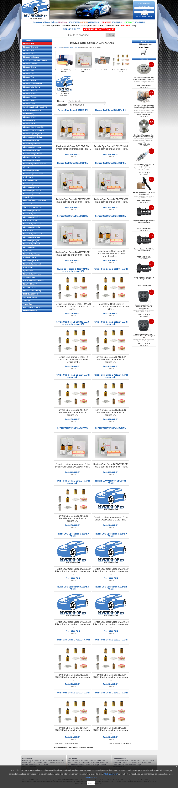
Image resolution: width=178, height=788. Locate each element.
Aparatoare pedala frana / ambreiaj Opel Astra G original (143, 340)
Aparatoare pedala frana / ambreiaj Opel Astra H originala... (143, 310)
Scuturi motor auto (30, 204)
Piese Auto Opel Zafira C (32, 224)
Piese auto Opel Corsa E (31, 194)
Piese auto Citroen (29, 67)
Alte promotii (144, 87)
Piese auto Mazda (29, 80)
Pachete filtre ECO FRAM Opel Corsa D (64, 94)
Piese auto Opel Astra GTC (33, 174)
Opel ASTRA (28, 177)
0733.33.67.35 (117, 22)
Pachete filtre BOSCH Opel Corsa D (64, 70)
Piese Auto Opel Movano (32, 274)
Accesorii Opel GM (30, 297)
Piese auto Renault (29, 100)
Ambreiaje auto (28, 197)
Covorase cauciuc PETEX (32, 307)
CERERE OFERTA (112, 26)
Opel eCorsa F (28, 251)
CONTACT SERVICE (79, 26)
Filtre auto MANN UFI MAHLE (34, 200)
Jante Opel (27, 301)
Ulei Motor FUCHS (30, 221)
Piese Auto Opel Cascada (32, 214)
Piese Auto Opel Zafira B (32, 217)
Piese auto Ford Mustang (32, 291)
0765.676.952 (74, 22)
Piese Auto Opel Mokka (31, 150)
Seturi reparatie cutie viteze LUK (35, 107)
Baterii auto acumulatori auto (33, 281)
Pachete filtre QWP (102, 69)
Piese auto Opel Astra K (31, 184)
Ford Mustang (28, 114)
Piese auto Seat (28, 50)
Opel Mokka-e (28, 267)
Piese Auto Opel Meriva (31, 261)
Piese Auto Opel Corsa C (32, 187)
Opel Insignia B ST (30, 257)
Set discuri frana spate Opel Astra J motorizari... (144, 82)
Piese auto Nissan (29, 94)
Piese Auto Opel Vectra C (32, 210)
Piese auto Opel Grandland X (33, 130)
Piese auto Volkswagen (31, 57)
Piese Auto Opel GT (30, 247)
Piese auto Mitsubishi (30, 90)
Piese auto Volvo (29, 104)
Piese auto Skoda (29, 54)
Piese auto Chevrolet (30, 47)
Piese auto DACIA (29, 117)
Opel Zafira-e (28, 271)
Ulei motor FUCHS (30, 180)
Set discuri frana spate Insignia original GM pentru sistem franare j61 (143, 140)
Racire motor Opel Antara (32, 154)
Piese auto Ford (28, 74)
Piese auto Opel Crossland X (33, 127)
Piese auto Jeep (28, 77)
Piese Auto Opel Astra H (32, 160)
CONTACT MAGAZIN (61, 26)
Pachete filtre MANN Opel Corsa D (121, 70)
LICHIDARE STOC (30, 294)
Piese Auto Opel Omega (31, 254)
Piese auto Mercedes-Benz (32, 84)
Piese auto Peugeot (29, 97)
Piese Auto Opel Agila (31, 241)
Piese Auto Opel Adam (31, 140)
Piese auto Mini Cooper (31, 87)
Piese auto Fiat (28, 70)
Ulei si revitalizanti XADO (32, 110)
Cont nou (150, 16)
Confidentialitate (91, 777)
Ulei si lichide (28, 231)
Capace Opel (27, 304)
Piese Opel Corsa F (30, 284)
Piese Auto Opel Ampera (32, 147)
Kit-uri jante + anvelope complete (35, 60)
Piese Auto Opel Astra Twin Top (34, 164)
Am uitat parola (141, 16)
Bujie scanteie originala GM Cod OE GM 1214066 (144, 168)
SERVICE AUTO (72, 29)
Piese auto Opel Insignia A (32, 134)
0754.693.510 (94, 22)
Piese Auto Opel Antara (31, 144)
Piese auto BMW (29, 124)
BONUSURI (125, 26)
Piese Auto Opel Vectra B (32, 264)
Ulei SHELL (27, 167)
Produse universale (30, 311)
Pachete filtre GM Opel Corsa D (83, 70)
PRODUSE (92, 26)
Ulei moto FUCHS (29, 287)
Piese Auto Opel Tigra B (31, 244)
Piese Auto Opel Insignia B (32, 137)
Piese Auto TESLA (30, 120)
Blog (134, 26)
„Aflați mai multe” (110, 774)
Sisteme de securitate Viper (33, 207)
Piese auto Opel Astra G (31, 157)
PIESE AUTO (47, 26)
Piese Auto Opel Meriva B (32, 234)
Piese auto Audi (28, 44)
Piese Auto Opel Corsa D (32, 190)
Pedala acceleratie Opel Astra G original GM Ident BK (144, 197)
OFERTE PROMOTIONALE (99, 29)
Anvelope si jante (29, 277)
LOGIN (100, 26)
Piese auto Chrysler (30, 64)
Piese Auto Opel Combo (31, 227)
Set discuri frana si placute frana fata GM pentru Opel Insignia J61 (144, 111)
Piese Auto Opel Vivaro (31, 237)
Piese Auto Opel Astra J (31, 170)
